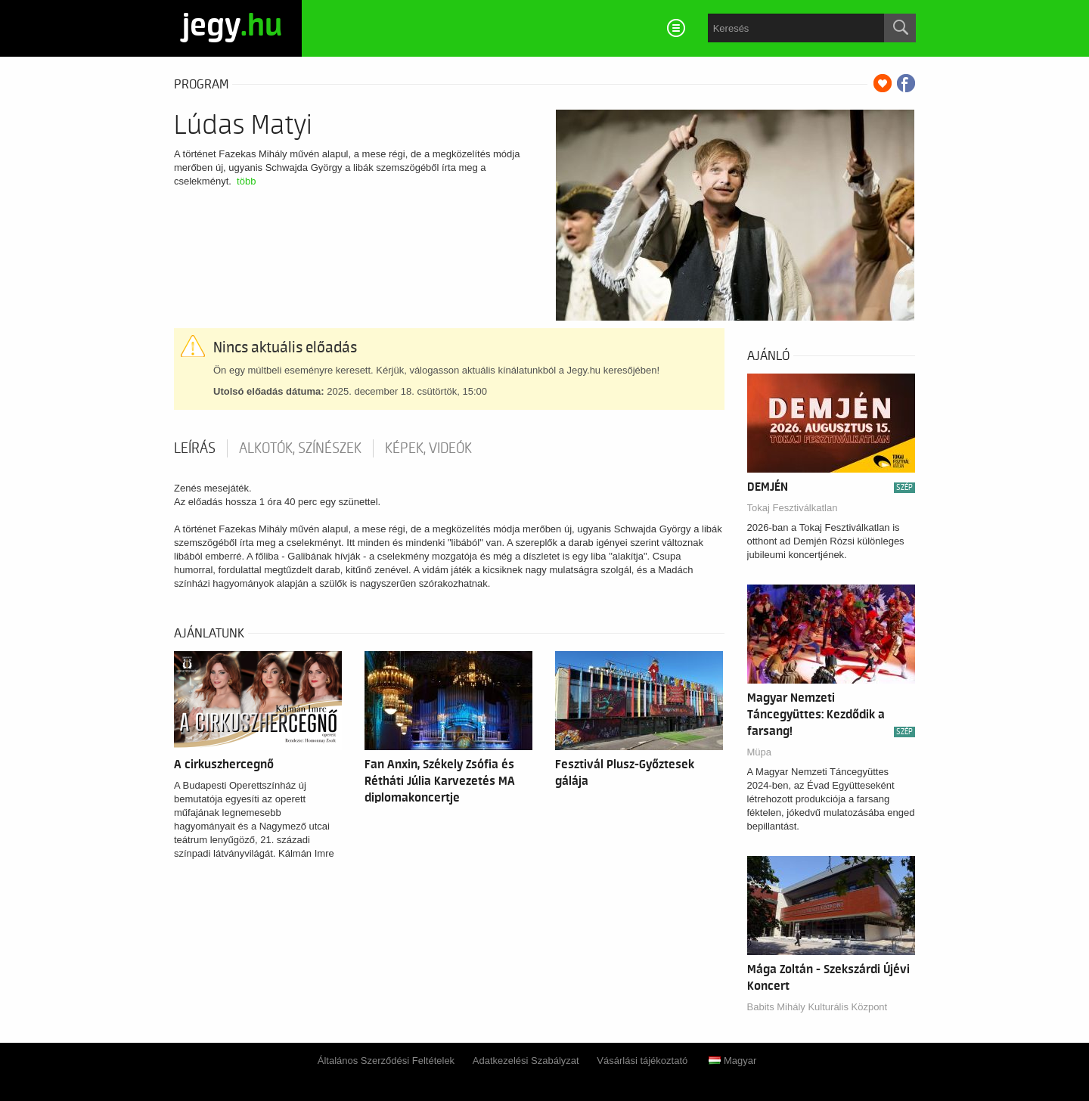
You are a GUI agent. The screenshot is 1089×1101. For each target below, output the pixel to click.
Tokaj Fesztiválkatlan (792, 507)
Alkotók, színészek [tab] (300, 448)
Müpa (759, 752)
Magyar (732, 1060)
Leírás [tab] (195, 448)
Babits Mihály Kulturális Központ (817, 1007)
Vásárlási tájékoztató (642, 1060)
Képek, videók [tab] (428, 448)
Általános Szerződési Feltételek (386, 1060)
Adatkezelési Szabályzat (526, 1060)
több (246, 181)
